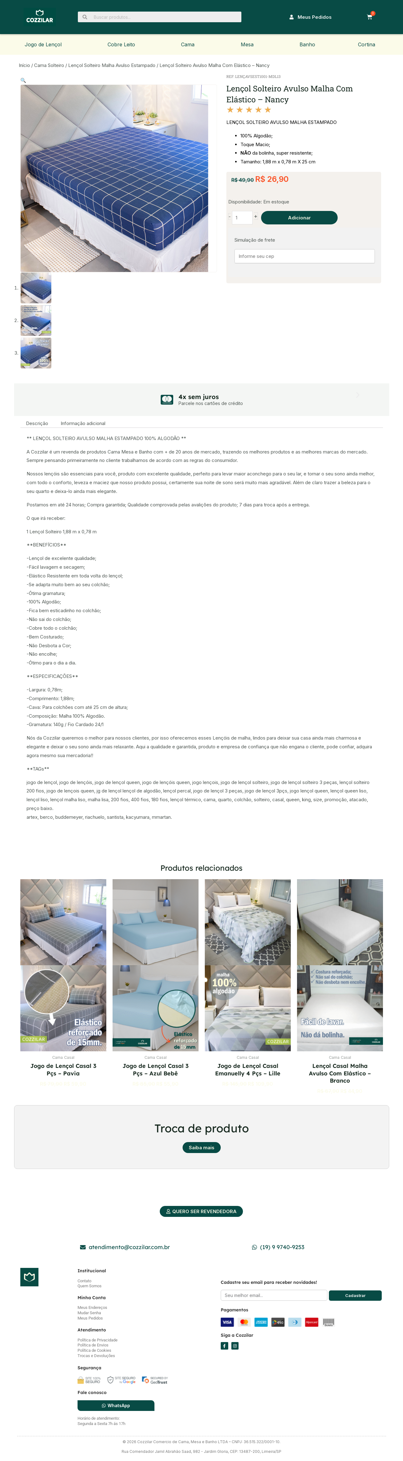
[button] (23, 80)
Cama (187, 44)
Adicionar (299, 218)
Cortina (366, 44)
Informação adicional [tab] (83, 423)
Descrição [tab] (37, 423)
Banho (307, 44)
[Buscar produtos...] (159, 17)
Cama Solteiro (49, 65)
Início (24, 65)
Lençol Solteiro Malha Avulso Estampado (111, 65)
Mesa (247, 44)
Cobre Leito (121, 44)
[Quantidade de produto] (242, 218)
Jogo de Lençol (43, 44)
